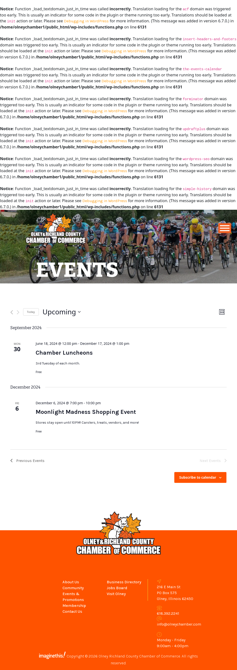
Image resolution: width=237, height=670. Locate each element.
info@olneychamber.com (179, 624)
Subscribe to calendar (197, 477)
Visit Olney (116, 593)
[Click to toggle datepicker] (62, 312)
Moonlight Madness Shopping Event (86, 411)
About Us (70, 582)
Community (73, 588)
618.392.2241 (168, 613)
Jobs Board (117, 588)
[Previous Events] (11, 312)
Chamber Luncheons (64, 352)
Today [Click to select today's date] (31, 312)
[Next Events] (18, 312)
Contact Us (72, 611)
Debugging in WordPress (86, 21)
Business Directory (124, 582)
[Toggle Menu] (225, 228)
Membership (74, 605)
